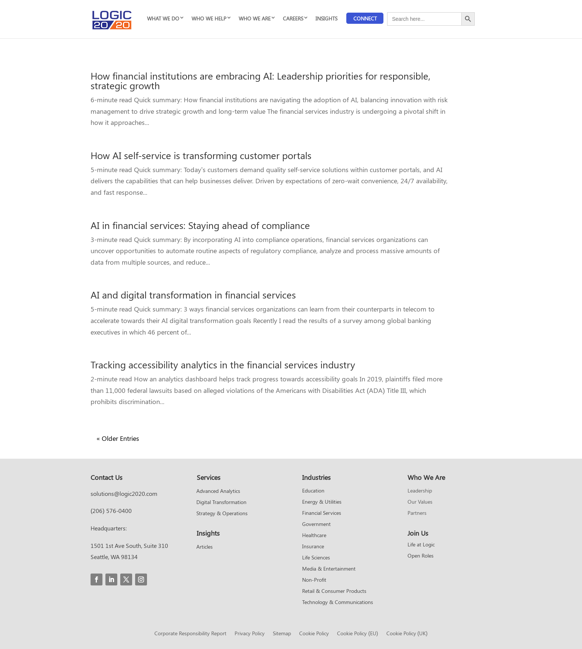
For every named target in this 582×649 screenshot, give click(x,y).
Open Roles (421, 556)
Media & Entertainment (329, 569)
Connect (365, 18)
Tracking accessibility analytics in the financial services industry (223, 364)
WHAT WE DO (163, 18)
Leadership (420, 491)
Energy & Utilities (321, 502)
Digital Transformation (221, 503)
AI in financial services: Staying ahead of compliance (200, 225)
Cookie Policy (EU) (357, 634)
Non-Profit (314, 580)
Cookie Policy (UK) (407, 634)
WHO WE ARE (255, 18)
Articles (204, 547)
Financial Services (321, 513)
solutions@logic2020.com (124, 493)
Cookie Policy (314, 634)
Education (313, 491)
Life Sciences (316, 558)
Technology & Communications (337, 603)
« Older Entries (118, 438)
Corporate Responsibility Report (190, 634)
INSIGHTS (326, 18)
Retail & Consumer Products (334, 591)
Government (316, 524)
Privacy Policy (250, 634)
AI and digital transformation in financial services (193, 294)
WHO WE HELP (209, 18)
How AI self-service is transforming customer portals (201, 155)
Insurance (313, 547)
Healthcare (314, 536)
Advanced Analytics (218, 491)
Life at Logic (421, 545)
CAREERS (293, 18)
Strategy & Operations (222, 514)
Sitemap (282, 634)
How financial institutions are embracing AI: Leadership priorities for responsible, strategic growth (261, 80)
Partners (417, 513)
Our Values (420, 502)
